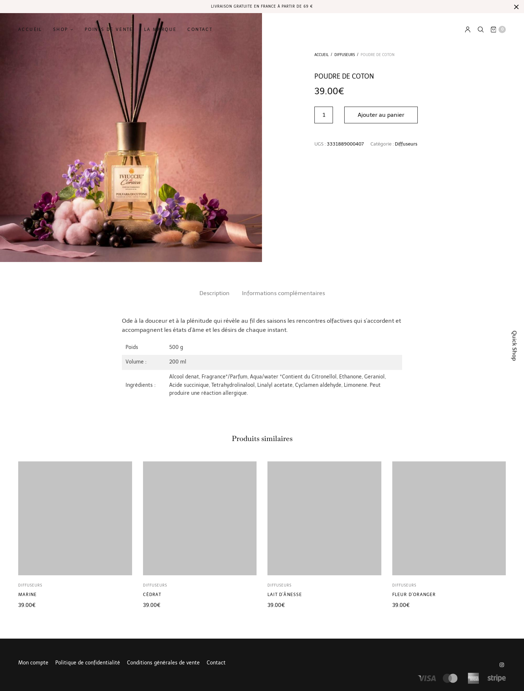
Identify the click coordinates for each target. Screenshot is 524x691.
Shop (60, 29)
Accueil (30, 29)
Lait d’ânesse (284, 594)
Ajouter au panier (381, 114)
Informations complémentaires (283, 293)
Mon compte (33, 663)
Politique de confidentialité (87, 663)
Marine (27, 594)
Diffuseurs (344, 55)
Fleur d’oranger (414, 594)
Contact (200, 29)
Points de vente (109, 29)
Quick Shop (514, 345)
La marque (160, 29)
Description (214, 293)
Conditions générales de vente (163, 663)
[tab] (214, 293)
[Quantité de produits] (323, 115)
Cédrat (152, 594)
